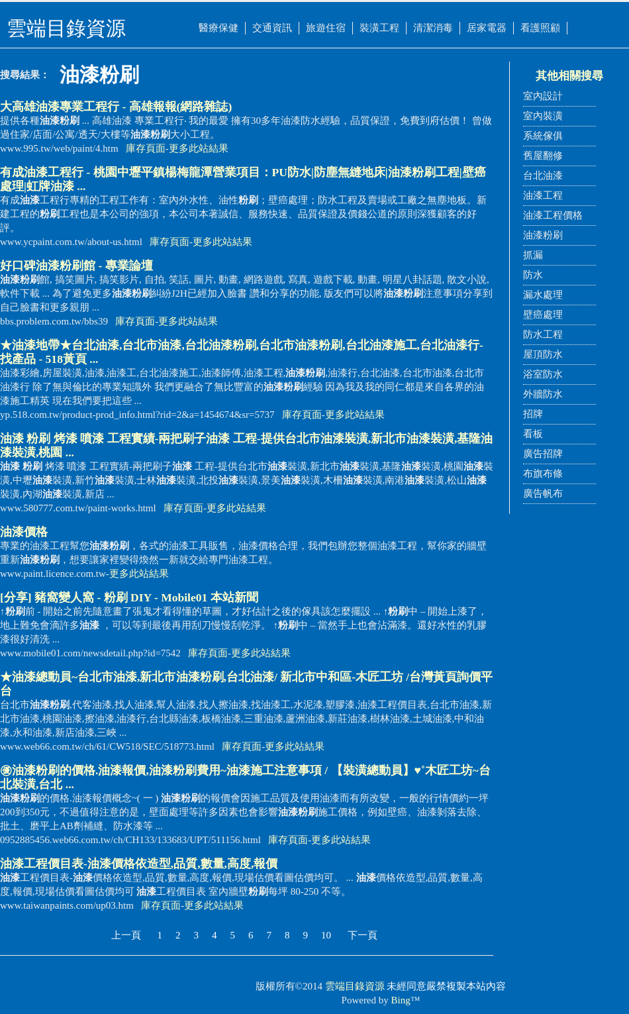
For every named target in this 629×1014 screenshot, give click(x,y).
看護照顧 (540, 28)
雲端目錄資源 (355, 986)
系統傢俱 (543, 135)
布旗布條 (543, 473)
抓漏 (533, 255)
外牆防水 (543, 394)
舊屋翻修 (543, 155)
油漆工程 (543, 195)
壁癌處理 (543, 314)
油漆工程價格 (553, 215)
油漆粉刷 (543, 235)
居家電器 (487, 28)
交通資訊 (272, 28)
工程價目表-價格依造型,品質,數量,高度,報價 (138, 863)
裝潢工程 (379, 28)
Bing (401, 1000)
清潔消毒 (433, 28)
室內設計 (543, 96)
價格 (24, 531)
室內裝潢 (543, 116)
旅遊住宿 (326, 28)
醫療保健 (218, 28)
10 (326, 935)
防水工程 (543, 334)
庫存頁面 (146, 148)
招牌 (533, 414)
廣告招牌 (543, 453)
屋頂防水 (543, 354)
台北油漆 (543, 175)
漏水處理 (543, 294)
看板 (533, 434)
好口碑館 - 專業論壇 (76, 265)
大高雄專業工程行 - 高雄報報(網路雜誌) (116, 106)
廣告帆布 (543, 493)
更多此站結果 (198, 148)
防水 (533, 275)
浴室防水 (543, 374)
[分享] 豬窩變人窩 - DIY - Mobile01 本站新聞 (129, 597)
